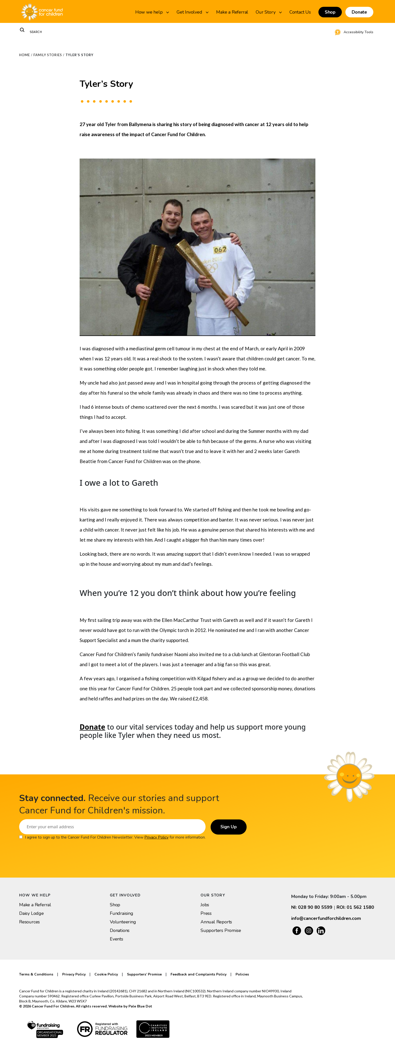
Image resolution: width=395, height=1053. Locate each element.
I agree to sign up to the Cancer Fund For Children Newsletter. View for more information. (115, 837)
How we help (152, 12)
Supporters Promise (221, 930)
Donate (359, 12)
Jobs (205, 905)
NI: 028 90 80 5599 (311, 907)
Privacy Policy (156, 837)
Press (206, 913)
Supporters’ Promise (144, 974)
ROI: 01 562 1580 (355, 907)
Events (116, 939)
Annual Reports (216, 922)
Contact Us (300, 12)
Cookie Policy (106, 974)
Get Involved (193, 12)
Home (24, 55)
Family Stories (48, 55)
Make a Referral (232, 12)
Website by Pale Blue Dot (130, 1006)
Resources (29, 922)
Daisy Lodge (31, 913)
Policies (242, 974)
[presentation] (57, 850)
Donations (119, 930)
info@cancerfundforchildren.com (326, 918)
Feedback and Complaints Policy (198, 974)
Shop (330, 12)
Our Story (269, 12)
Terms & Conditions (36, 974)
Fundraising (121, 913)
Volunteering (123, 922)
